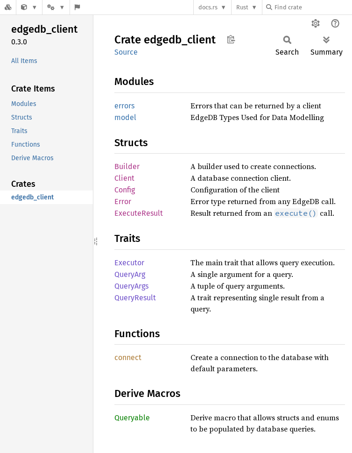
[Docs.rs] (8, 7)
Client (124, 178)
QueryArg (129, 274)
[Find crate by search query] (313, 7)
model (125, 117)
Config (124, 189)
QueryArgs (131, 286)
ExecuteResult (138, 213)
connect (127, 357)
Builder (127, 166)
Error (122, 201)
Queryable (132, 417)
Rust (242, 7)
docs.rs (208, 7)
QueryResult (135, 297)
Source (126, 52)
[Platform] (56, 7)
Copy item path (231, 39)
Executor (129, 262)
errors (124, 105)
